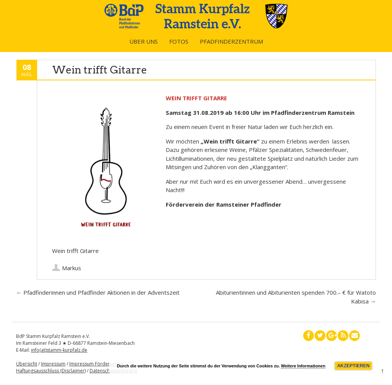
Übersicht (26, 364)
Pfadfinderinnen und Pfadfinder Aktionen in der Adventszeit (98, 292)
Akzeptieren (353, 366)
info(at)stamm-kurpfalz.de (59, 350)
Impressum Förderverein (96, 364)
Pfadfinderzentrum (231, 41)
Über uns (143, 41)
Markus (71, 268)
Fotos (178, 41)
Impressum (53, 364)
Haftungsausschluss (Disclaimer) (51, 370)
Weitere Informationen (303, 366)
